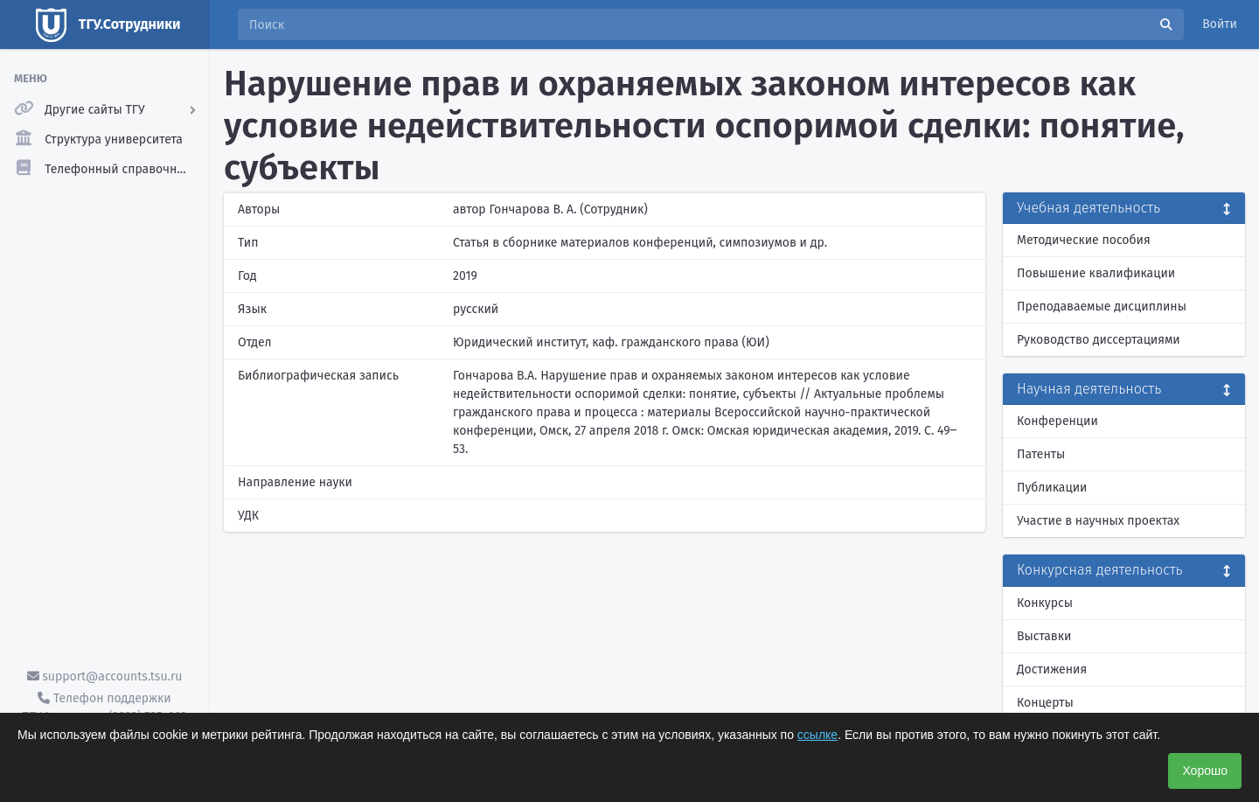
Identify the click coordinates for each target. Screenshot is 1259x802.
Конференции (1057, 421)
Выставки (1044, 636)
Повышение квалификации (1096, 273)
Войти (1219, 24)
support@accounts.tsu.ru (105, 676)
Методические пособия (1084, 240)
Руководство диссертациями (1098, 339)
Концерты (1045, 702)
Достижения (1052, 669)
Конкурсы (1045, 603)
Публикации (1052, 487)
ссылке (817, 735)
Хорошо (1205, 771)
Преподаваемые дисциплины (1101, 306)
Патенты (1041, 454)
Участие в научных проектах (1098, 520)
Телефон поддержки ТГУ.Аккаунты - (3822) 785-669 (104, 707)
